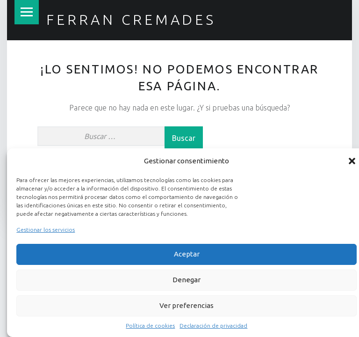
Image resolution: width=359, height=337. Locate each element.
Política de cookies (150, 325)
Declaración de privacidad (213, 325)
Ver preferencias (186, 305)
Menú (26, 12)
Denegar (186, 280)
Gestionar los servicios (45, 230)
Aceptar (187, 254)
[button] (352, 161)
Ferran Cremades (131, 20)
